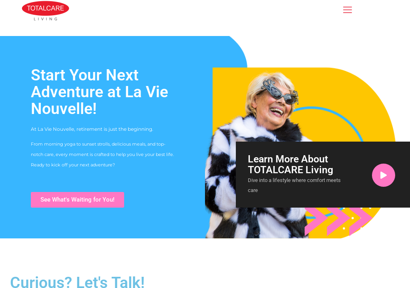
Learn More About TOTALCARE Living (290, 164)
